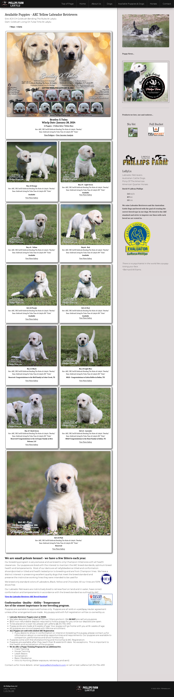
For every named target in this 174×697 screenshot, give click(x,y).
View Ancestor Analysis (64, 135)
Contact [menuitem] (167, 4)
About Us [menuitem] (96, 4)
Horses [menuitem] (153, 4)
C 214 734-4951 (9, 691)
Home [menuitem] (83, 4)
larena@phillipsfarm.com (53, 665)
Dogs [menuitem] (109, 4)
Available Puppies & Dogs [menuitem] (131, 4)
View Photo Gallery (31, 198)
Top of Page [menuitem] (68, 4)
